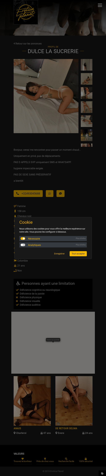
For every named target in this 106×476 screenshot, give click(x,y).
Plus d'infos (81, 238)
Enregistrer (59, 253)
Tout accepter (78, 253)
